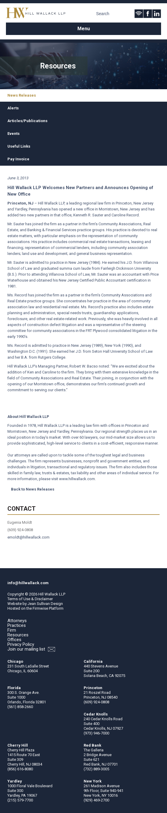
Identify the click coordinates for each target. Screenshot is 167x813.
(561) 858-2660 (20, 707)
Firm (11, 630)
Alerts (13, 108)
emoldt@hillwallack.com (28, 537)
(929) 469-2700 (96, 800)
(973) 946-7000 (96, 733)
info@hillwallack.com (28, 583)
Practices (16, 625)
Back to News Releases (32, 489)
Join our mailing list (31, 649)
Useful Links (18, 146)
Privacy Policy (20, 644)
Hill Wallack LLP (51, 594)
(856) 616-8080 (20, 769)
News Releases (21, 95)
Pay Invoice (18, 159)
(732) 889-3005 (96, 769)
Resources (17, 634)
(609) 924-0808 (96, 702)
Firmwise (40, 608)
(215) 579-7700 (20, 800)
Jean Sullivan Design (45, 603)
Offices (14, 639)
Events (13, 133)
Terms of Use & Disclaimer (30, 599)
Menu (83, 28)
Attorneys (17, 620)
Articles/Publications (27, 121)
